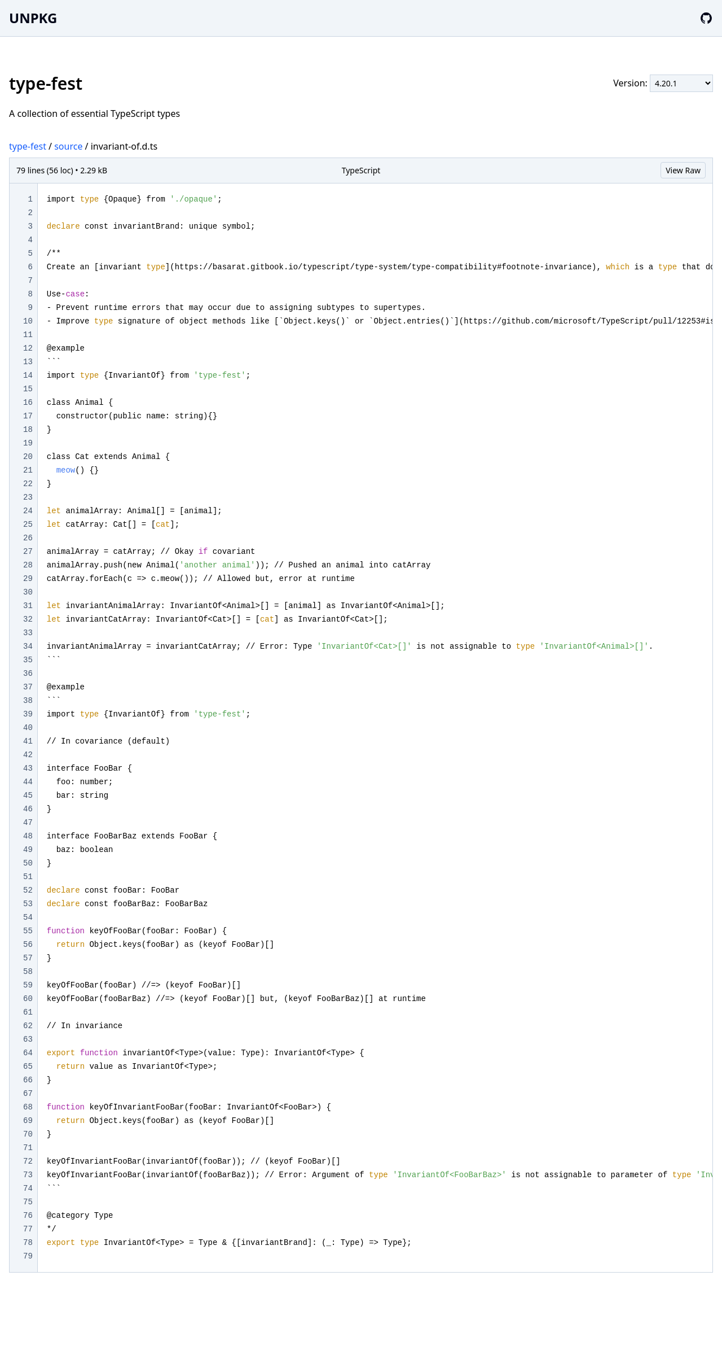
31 (28, 605)
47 (28, 822)
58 (28, 971)
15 (28, 389)
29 (28, 578)
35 (28, 660)
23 (28, 497)
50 (28, 863)
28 (28, 565)
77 (28, 1229)
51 (28, 876)
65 (28, 1066)
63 (28, 1039)
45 (28, 795)
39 (28, 714)
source (68, 146)
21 (28, 470)
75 (28, 1202)
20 (28, 456)
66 (28, 1080)
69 (28, 1120)
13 (28, 361)
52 (28, 890)
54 (28, 917)
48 (28, 836)
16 (28, 402)
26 (28, 538)
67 (28, 1093)
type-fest (27, 146)
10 (28, 321)
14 (28, 375)
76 (28, 1215)
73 (28, 1174)
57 (28, 958)
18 (28, 429)
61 (28, 1012)
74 (28, 1188)
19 (28, 443)
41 (28, 741)
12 (28, 348)
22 (28, 483)
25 (28, 524)
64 (28, 1053)
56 (28, 944)
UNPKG (33, 17)
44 (28, 782)
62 (28, 1025)
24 (28, 510)
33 (28, 632)
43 (28, 768)
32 (28, 619)
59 (28, 985)
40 (28, 727)
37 (28, 687)
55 (28, 931)
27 (28, 551)
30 (28, 592)
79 (28, 1256)
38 (28, 700)
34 (28, 646)
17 (28, 416)
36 (28, 673)
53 (28, 903)
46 (28, 809)
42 (28, 754)
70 (28, 1134)
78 (28, 1242)
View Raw (683, 170)
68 (28, 1107)
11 (28, 334)
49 (28, 849)
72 (28, 1161)
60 (28, 998)
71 (28, 1147)
